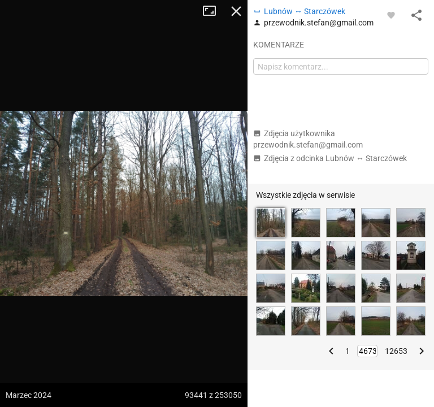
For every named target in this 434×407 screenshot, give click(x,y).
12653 (396, 351)
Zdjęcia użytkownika (308, 139)
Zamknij (236, 11)
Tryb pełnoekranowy (213, 11)
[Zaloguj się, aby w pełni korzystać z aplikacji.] (391, 14)
